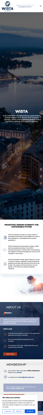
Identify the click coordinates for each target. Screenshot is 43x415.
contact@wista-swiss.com (25, 6)
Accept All (30, 411)
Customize (8, 411)
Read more (10, 354)
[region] (19, 405)
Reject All (19, 411)
